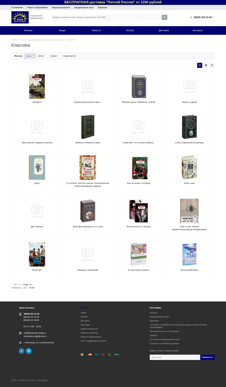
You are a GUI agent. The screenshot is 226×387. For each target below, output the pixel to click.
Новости (154, 313)
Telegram (29, 351)
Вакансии (102, 7)
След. (26, 284)
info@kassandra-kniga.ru (35, 333)
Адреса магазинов (89, 329)
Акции (83, 313)
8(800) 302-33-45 (203, 17)
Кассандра (155, 307)
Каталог (85, 307)
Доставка (85, 321)
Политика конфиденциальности (165, 339)
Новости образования (37, 7)
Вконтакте (21, 351)
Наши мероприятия (61, 7)
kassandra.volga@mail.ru (35, 336)
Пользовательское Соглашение (164, 331)
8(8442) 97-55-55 (31, 317)
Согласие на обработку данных (164, 343)
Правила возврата (89, 333)
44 (30, 288)
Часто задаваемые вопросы (94, 341)
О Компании (17, 7)
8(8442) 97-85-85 (31, 320)
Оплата (84, 317)
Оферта (153, 335)
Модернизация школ (84, 7)
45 (33, 288)
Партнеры (85, 325)
